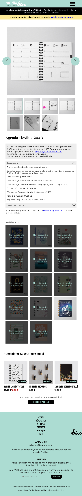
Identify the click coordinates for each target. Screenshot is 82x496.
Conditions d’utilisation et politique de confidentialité (41, 490)
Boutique (41, 431)
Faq (41, 434)
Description (12, 163)
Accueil (41, 417)
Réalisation (41, 421)
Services (41, 427)
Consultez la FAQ (41, 402)
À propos (41, 424)
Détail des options (15, 205)
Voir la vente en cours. (62, 17)
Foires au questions (52, 210)
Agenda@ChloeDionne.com (48, 151)
